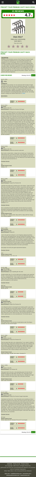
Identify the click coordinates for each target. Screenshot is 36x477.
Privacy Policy (25, 463)
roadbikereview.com (16, 473)
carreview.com (27, 473)
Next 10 (33, 75)
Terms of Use (16, 463)
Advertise (9, 463)
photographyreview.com (12, 475)
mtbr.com (7, 473)
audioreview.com (25, 475)
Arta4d (23, 93)
